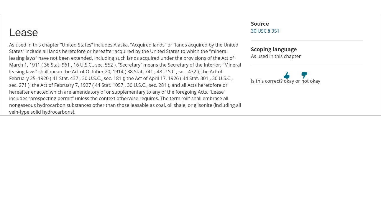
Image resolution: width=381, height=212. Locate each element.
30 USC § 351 (265, 31)
